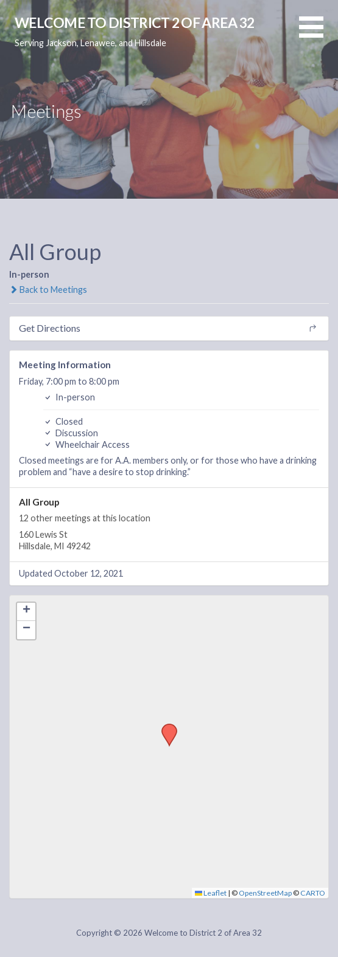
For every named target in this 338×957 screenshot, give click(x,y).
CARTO (312, 892)
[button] (318, 34)
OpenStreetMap (265, 892)
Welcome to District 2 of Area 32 (135, 22)
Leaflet (211, 892)
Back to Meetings (48, 289)
